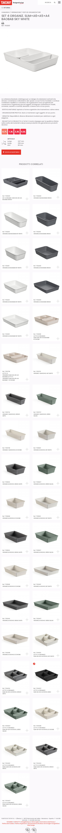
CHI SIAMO (10, 822)
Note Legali (35, 822)
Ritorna (6, 8)
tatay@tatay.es (26, 822)
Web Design (31, 825)
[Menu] (59, 2)
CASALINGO (5, 12)
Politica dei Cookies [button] (8, 823)
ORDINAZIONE (16, 12)
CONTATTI (17, 822)
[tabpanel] (31, 90)
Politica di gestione (21, 823)
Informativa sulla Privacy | (47, 822)
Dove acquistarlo (11, 152)
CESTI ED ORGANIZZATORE (31, 12)
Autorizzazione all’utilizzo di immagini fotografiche (43, 823)
